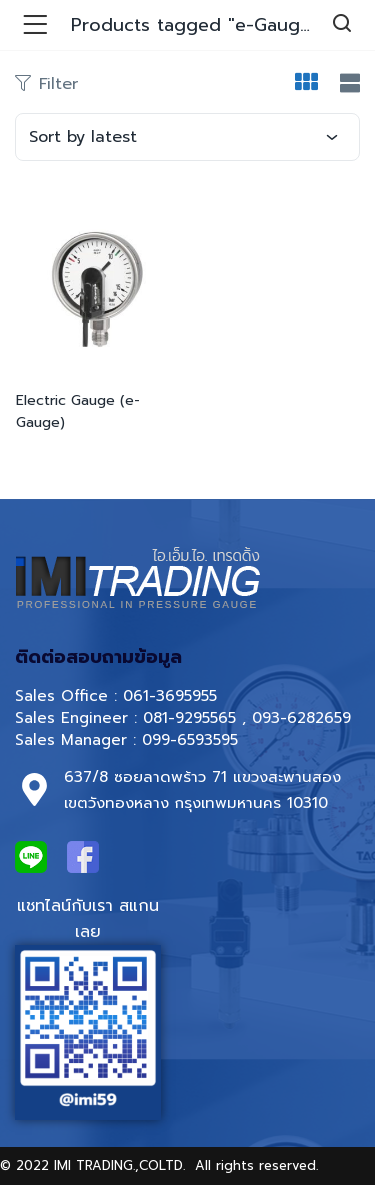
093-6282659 (301, 718)
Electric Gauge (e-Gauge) (78, 411)
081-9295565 (189, 718)
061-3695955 (170, 696)
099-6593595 (193, 740)
